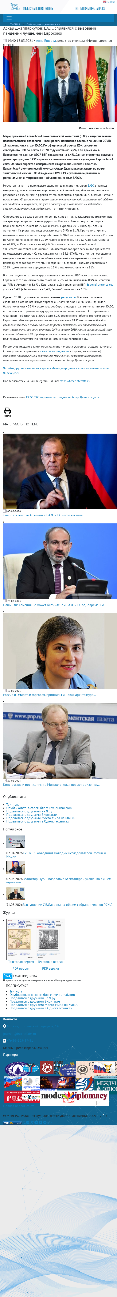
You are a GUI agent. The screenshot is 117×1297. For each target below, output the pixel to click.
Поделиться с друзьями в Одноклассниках (37, 821)
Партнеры (10, 1055)
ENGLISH (109, 2)
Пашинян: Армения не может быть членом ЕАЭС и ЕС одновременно (53, 605)
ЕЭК (36, 397)
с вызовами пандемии (54, 351)
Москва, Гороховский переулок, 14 (33, 1026)
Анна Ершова (46, 40)
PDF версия (21, 968)
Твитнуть (12, 804)
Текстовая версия (21, 962)
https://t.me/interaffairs (75, 381)
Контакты (10, 1019)
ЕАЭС (91, 185)
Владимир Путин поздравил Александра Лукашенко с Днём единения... (58, 880)
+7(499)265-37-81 (20, 1040)
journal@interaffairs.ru (19, 1034)
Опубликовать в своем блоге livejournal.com (39, 808)
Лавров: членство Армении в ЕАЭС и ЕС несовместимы (43, 515)
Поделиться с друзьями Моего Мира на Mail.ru (40, 818)
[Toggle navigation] (9, 18)
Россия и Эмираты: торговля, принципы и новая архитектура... (49, 695)
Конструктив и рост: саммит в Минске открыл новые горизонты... (51, 784)
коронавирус (48, 397)
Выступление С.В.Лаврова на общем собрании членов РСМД (68, 904)
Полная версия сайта (18, 1106)
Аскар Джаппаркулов (85, 397)
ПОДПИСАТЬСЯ (17, 985)
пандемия (64, 397)
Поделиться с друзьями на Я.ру (29, 811)
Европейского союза (99, 284)
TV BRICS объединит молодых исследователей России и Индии (56, 854)
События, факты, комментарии (43, 24)
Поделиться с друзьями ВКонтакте (31, 814)
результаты (68, 297)
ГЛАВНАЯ (15, 24)
